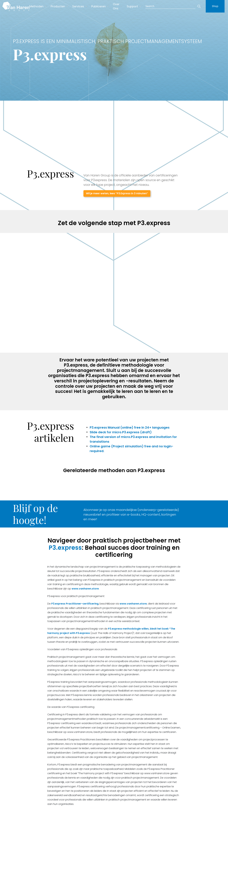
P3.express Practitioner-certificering (74, 603)
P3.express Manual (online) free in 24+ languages (130, 427)
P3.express (65, 547)
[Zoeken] (199, 6)
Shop (215, 6)
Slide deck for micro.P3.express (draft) (121, 432)
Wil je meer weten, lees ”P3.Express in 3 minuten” (117, 193)
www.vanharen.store (85, 588)
